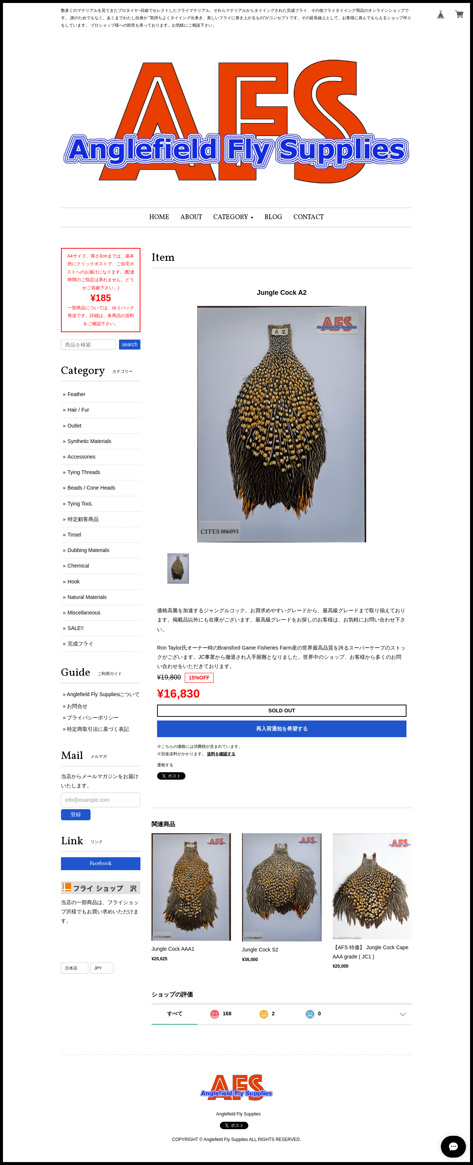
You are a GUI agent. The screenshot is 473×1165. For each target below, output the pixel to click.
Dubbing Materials (88, 550)
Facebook (101, 863)
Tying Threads (84, 472)
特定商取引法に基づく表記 (98, 729)
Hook (74, 582)
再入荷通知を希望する (282, 729)
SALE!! (76, 628)
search (129, 344)
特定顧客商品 (83, 519)
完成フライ (80, 644)
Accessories (81, 457)
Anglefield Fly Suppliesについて (103, 694)
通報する (165, 765)
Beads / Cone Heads (91, 488)
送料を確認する (221, 754)
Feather (76, 394)
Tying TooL (80, 504)
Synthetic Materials (89, 441)
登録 (76, 814)
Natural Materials (87, 597)
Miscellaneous (84, 613)
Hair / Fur (78, 410)
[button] (233, 217)
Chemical (78, 566)
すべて (175, 1013)
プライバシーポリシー (93, 718)
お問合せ (77, 706)
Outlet (74, 426)
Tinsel (74, 535)
